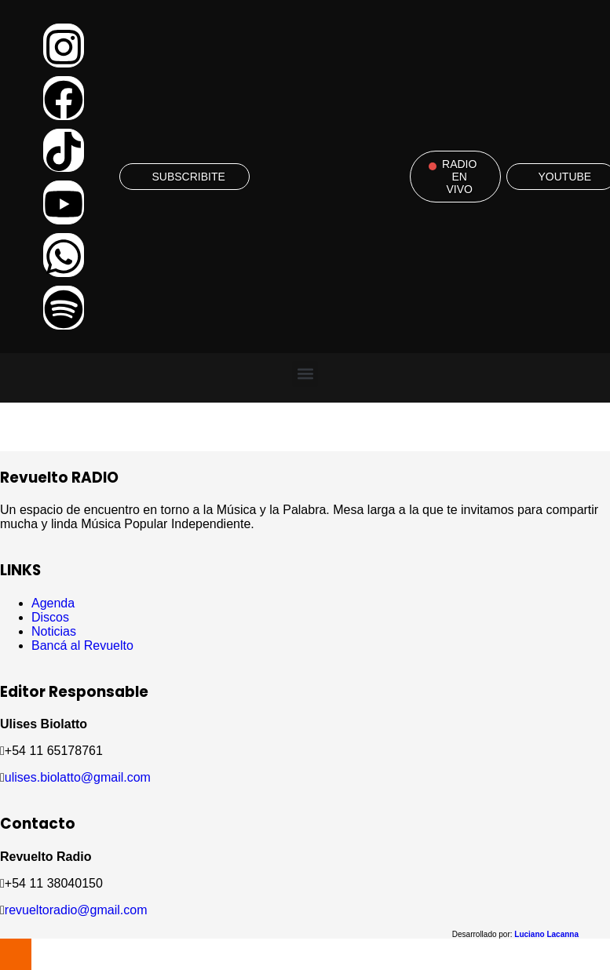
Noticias (53, 631)
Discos (50, 617)
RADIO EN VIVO (459, 176)
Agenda (53, 603)
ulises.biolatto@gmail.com (78, 777)
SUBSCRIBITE (188, 176)
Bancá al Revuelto (82, 645)
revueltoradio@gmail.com (76, 910)
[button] (305, 374)
